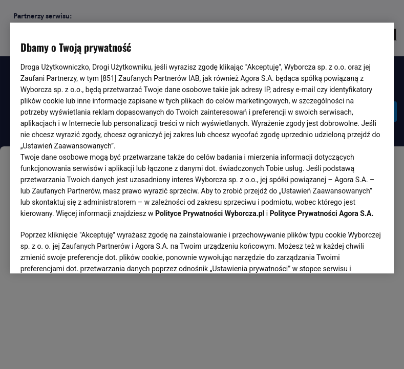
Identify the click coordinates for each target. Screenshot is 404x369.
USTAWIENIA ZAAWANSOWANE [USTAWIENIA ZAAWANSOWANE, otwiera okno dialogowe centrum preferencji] (87, 253)
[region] (202, 147)
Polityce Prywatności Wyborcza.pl (209, 214)
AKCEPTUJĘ (349, 254)
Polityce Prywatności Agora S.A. (322, 214)
